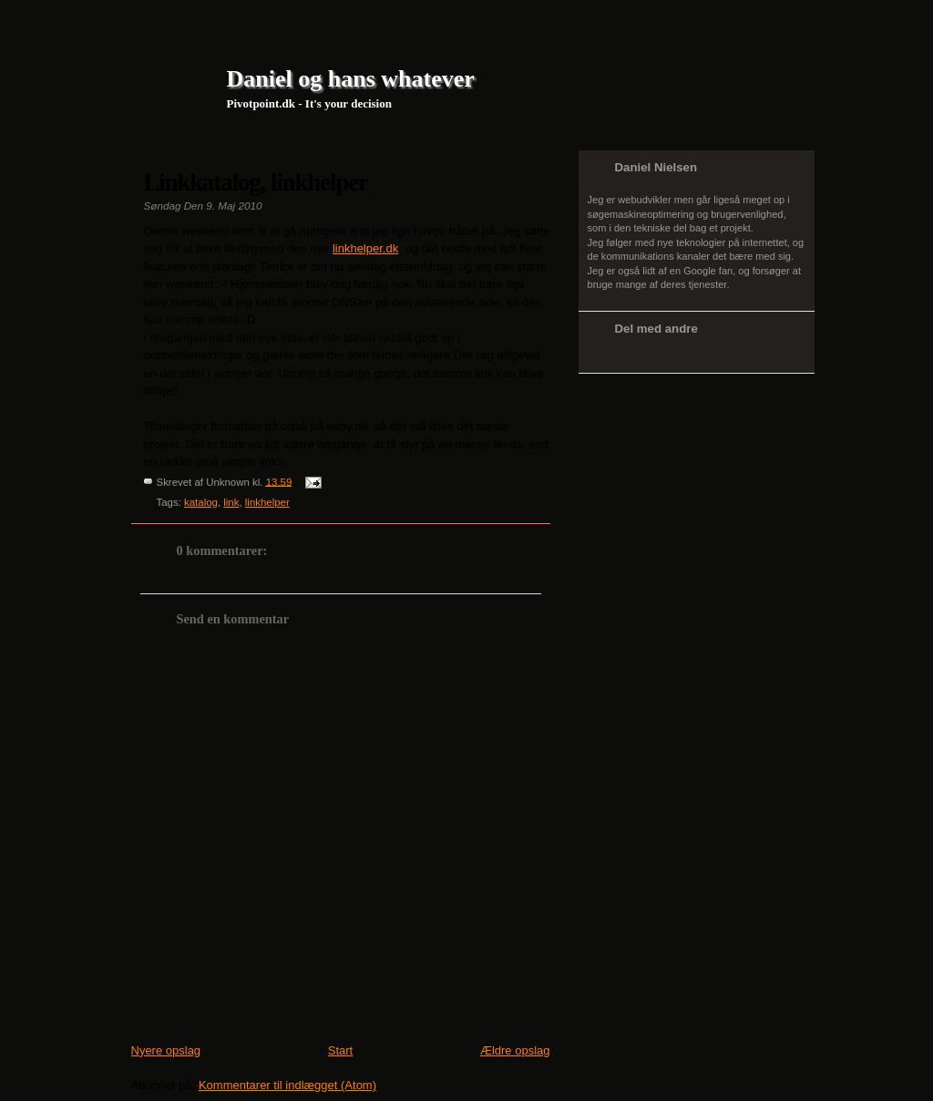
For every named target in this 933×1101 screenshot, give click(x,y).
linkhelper (267, 502)
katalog (201, 502)
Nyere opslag (166, 1050)
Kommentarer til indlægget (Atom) (287, 1085)
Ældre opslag (515, 1050)
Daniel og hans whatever (351, 79)
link (231, 502)
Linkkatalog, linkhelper (256, 182)
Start (340, 1050)
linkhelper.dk (365, 248)
